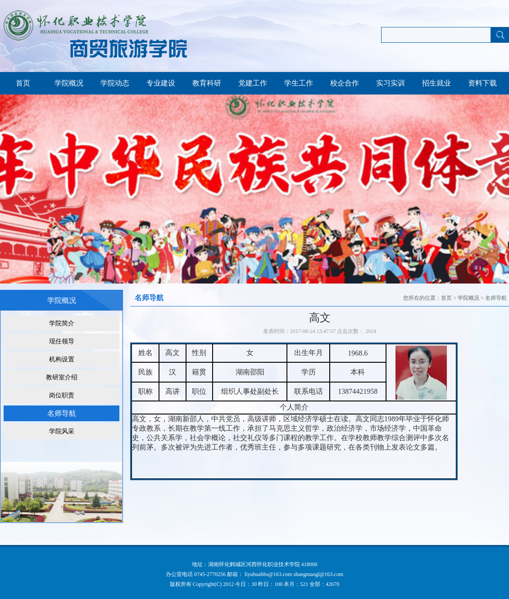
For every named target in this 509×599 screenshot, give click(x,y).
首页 (23, 83)
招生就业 (436, 83)
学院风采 (61, 431)
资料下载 (482, 83)
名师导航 (61, 413)
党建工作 (252, 83)
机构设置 (61, 359)
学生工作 (298, 83)
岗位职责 (61, 395)
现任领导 (61, 341)
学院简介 (61, 323)
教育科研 (206, 83)
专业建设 (160, 83)
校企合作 (344, 83)
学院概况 (69, 83)
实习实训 (390, 83)
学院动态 (114, 83)
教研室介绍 (61, 377)
